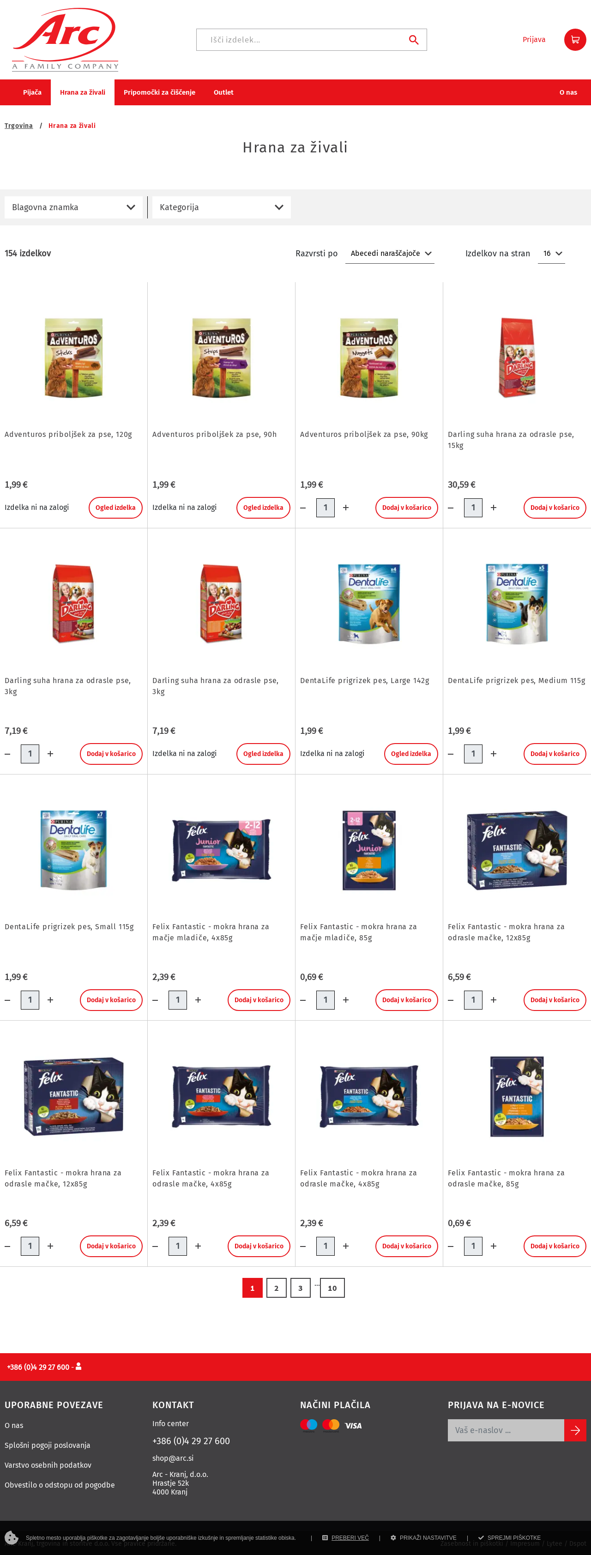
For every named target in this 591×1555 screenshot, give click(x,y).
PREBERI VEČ (345, 1538)
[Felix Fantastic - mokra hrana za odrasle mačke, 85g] (517, 1095)
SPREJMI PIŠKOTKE (509, 1538)
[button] (534, 38)
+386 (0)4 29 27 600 (191, 1439)
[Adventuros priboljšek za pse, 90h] (221, 356)
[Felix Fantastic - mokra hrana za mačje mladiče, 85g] (369, 849)
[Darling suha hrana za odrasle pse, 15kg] (517, 356)
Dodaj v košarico (406, 506)
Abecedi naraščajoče (385, 251)
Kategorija (179, 205)
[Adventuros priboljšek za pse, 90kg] (369, 356)
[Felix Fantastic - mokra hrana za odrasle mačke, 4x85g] (221, 1095)
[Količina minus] (308, 505)
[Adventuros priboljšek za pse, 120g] (73, 356)
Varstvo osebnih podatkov (48, 1463)
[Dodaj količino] (343, 505)
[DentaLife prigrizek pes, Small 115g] (73, 849)
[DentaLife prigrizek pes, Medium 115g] (517, 602)
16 (547, 251)
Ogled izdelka (116, 506)
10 (332, 1286)
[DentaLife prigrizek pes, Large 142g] (369, 603)
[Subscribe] (575, 1428)
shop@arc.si (173, 1456)
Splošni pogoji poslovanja (47, 1443)
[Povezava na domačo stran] (65, 38)
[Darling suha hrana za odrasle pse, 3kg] (73, 603)
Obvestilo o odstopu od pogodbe (60, 1483)
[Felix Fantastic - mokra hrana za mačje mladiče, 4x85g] (221, 849)
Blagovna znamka (45, 205)
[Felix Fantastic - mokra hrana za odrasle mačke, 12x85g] (517, 848)
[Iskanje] (311, 38)
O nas (14, 1423)
